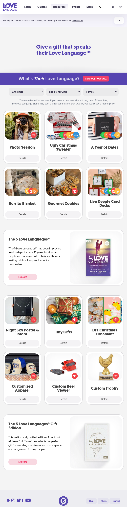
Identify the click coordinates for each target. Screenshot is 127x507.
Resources (59, 7)
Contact (116, 501)
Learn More (77, 20)
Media (103, 501)
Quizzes (42, 7)
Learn (27, 7)
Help (91, 501)
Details (22, 158)
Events (76, 7)
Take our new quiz (95, 78)
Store (89, 7)
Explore (22, 277)
